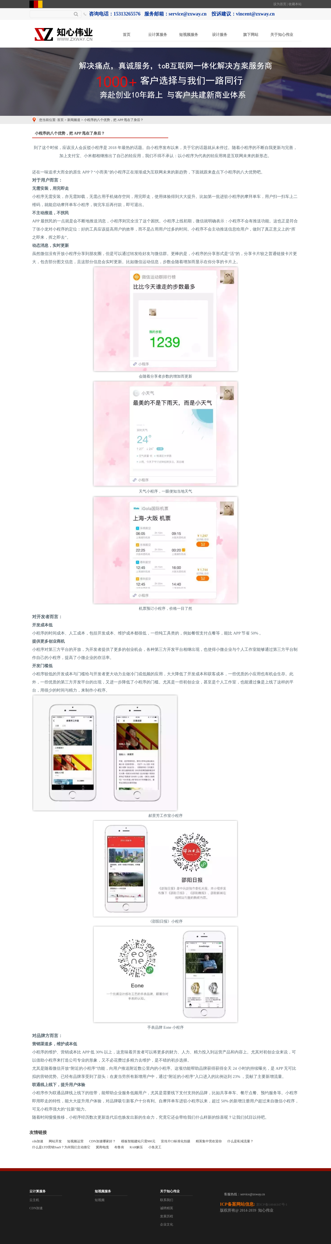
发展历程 (166, 1216)
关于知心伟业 (281, 35)
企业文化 (166, 1224)
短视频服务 (188, 35)
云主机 (34, 1200)
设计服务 (219, 35)
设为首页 (279, 4)
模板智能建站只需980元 (138, 1141)
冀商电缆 (102, 1147)
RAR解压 (136, 1147)
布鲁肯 (119, 1147)
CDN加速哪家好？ (102, 1141)
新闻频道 (73, 120)
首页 (126, 35)
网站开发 (55, 1141)
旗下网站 (250, 35)
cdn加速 (37, 1141)
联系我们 (166, 1200)
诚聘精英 (166, 1208)
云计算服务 (157, 35)
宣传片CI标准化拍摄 (175, 1141)
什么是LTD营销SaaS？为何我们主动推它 (61, 1147)
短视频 (100, 1200)
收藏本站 (295, 4)
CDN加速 (36, 1208)
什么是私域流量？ (240, 1141)
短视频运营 (75, 1141)
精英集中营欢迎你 (209, 1141)
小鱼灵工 (154, 1147)
